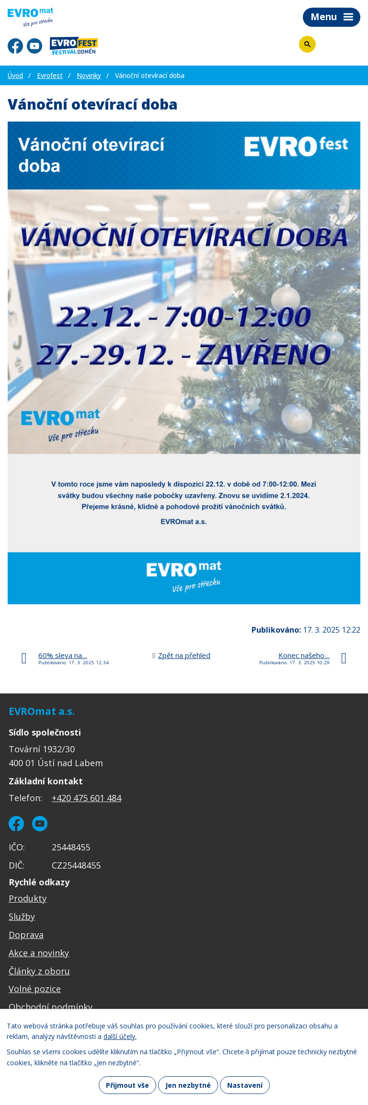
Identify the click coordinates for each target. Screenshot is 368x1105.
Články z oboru (39, 971)
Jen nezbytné (188, 1085)
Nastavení (245, 1085)
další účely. (120, 1036)
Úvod (15, 75)
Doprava (26, 934)
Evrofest (50, 75)
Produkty (27, 898)
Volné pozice (35, 988)
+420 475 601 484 (86, 798)
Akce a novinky (39, 953)
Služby (22, 916)
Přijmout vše (127, 1085)
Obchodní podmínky (50, 1007)
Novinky (89, 75)
